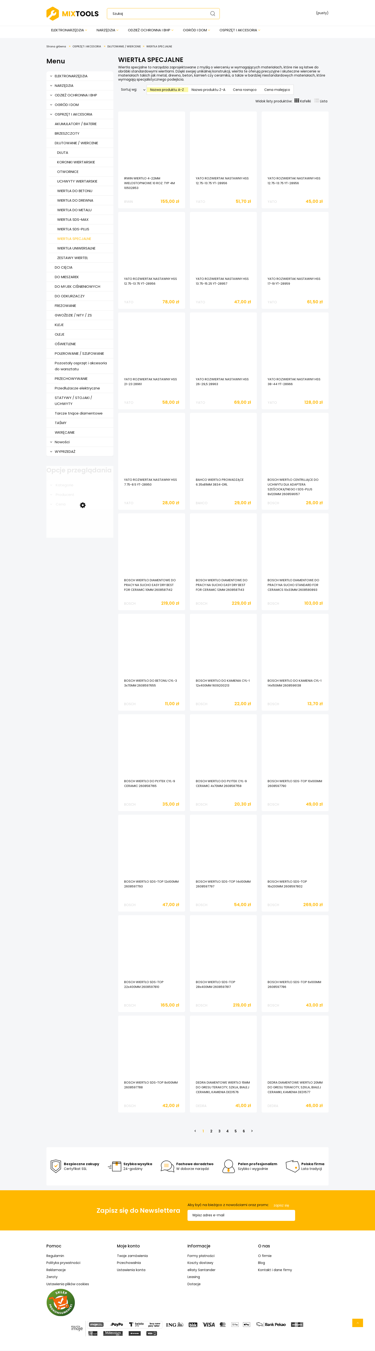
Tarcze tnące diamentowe (79, 413)
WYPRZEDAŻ (65, 451)
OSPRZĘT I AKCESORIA (73, 114)
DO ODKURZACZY (70, 296)
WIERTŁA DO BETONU (74, 191)
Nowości (62, 442)
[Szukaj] (212, 13)
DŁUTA (62, 152)
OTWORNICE (67, 172)
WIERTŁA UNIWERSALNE (76, 248)
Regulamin (55, 1256)
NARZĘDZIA (64, 86)
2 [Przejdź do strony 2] (211, 1131)
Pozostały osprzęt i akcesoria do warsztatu (81, 366)
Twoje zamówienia (132, 1256)
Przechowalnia (129, 1263)
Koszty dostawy (200, 1263)
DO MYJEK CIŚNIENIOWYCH (77, 286)
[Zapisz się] (281, 1205)
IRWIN (128, 202)
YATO (200, 202)
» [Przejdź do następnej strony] (252, 1132)
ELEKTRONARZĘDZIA (71, 76)
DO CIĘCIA (63, 267)
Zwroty (52, 1277)
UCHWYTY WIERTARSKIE (77, 181)
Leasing (194, 1277)
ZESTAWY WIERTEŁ (72, 258)
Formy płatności (201, 1256)
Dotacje (194, 1284)
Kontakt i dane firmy (275, 1270)
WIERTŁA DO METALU (74, 210)
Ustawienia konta (131, 1270)
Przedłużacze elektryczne (77, 388)
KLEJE (59, 325)
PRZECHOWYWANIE (71, 379)
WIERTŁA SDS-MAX (72, 219)
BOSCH (273, 503)
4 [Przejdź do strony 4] (227, 1131)
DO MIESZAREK (67, 277)
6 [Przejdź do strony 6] (244, 1131)
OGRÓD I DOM (67, 105)
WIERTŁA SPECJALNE (74, 239)
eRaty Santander (201, 1270)
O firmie (265, 1256)
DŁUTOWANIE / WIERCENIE (76, 143)
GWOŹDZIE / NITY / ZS (73, 315)
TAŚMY (60, 423)
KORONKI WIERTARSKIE (76, 162)
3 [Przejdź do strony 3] (219, 1131)
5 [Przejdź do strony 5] (236, 1131)
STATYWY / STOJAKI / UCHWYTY (73, 401)
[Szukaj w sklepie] (164, 13)
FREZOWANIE (65, 306)
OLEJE (59, 334)
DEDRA (201, 1106)
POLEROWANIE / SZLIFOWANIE (79, 353)
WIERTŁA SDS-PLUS (73, 229)
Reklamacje (56, 1270)
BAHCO (202, 503)
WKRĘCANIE (65, 432)
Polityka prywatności (63, 1263)
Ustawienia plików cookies (67, 1284)
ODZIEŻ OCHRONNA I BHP (76, 95)
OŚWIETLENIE (65, 344)
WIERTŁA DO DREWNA (75, 200)
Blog (261, 1263)
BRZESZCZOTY (67, 133)
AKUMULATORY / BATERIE (76, 124)
